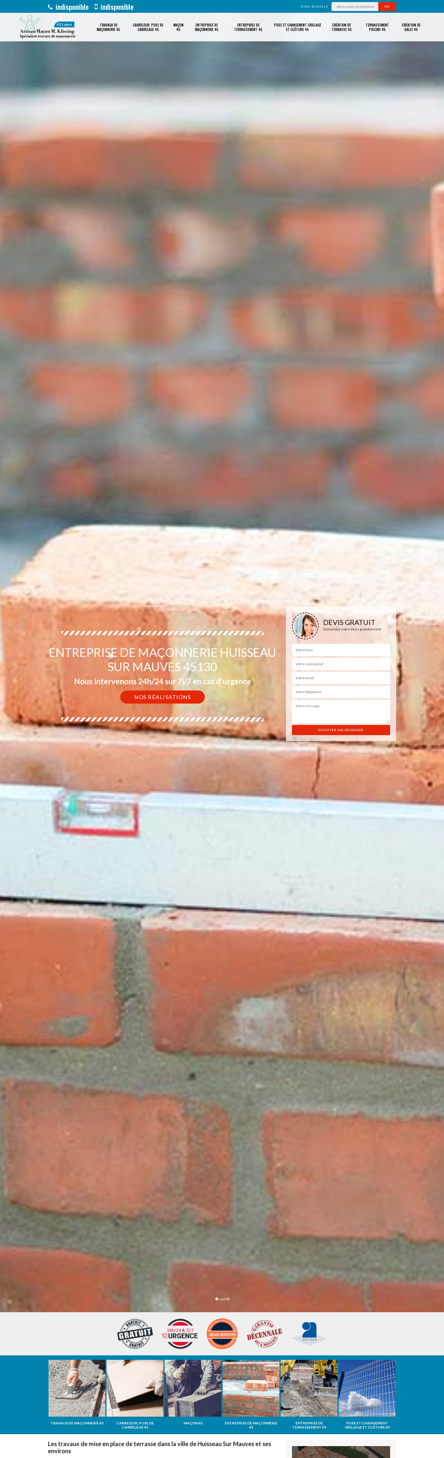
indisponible (68, 6)
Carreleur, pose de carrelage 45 (148, 27)
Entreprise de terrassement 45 (248, 27)
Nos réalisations (162, 697)
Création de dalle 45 (411, 27)
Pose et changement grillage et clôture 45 (297, 27)
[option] (222, 729)
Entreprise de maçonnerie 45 (206, 27)
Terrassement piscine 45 (377, 27)
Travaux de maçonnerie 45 (108, 27)
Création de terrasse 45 (342, 27)
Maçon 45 (178, 27)
